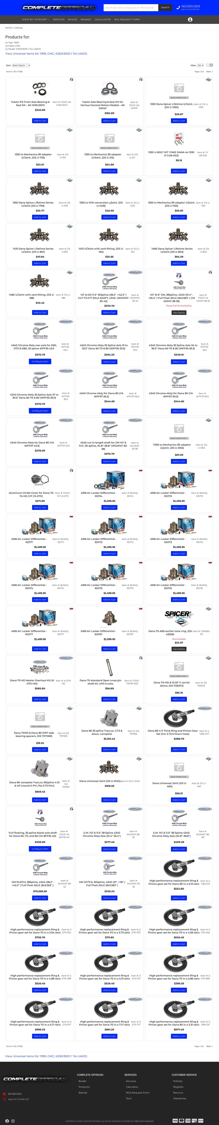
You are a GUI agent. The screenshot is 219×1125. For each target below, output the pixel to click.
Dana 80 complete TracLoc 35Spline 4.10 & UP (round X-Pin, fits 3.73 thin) (34, 784)
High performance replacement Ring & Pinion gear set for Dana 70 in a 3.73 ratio (104, 931)
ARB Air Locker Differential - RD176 (168, 587)
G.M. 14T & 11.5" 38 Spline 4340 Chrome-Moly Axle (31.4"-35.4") (102, 834)
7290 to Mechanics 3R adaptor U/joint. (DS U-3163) (172, 446)
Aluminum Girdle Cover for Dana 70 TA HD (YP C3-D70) (31, 494)
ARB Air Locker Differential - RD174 (29, 587)
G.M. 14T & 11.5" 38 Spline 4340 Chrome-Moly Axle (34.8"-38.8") (171, 834)
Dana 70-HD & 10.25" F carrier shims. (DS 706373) (172, 684)
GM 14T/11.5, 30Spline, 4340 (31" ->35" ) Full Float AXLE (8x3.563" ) (102, 884)
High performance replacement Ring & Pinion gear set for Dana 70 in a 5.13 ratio (104, 977)
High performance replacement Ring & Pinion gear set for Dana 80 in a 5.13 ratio (174, 882)
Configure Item (40, 410)
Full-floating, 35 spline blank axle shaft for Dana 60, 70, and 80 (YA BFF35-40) (33, 834)
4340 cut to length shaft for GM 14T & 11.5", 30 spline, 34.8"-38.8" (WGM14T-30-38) (103, 445)
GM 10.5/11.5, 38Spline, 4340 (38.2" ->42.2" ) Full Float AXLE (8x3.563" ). (33, 884)
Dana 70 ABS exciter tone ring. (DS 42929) (170, 633)
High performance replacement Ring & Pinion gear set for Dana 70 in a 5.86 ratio (174, 977)
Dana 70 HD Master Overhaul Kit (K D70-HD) (32, 682)
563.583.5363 (14, 1093)
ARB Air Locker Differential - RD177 (29, 633)
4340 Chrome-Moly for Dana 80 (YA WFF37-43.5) (32, 444)
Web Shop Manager (143, 1121)
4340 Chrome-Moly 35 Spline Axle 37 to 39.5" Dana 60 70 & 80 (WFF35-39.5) (34, 396)
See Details (179, 649)
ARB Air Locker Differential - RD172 (98, 541)
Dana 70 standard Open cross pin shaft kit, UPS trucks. (100, 682)
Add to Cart (109, 411)
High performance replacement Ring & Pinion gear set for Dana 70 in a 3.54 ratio (35, 931)
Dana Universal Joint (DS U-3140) (99, 781)
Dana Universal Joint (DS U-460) (169, 785)
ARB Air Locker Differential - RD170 (168, 494)
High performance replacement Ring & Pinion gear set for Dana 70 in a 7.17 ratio (104, 1023)
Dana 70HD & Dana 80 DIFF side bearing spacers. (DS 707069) (34, 734)
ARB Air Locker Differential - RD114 (98, 494)
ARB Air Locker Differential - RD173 (168, 541)
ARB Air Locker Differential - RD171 (29, 541)
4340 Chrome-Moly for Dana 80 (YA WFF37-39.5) (171, 395)
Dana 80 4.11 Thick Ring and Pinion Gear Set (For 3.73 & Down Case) (173, 732)
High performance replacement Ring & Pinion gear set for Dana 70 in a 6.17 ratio (35, 1023)
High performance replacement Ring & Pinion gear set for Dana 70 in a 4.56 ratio (174, 931)
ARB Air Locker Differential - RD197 (98, 633)
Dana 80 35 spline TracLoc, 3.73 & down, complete (102, 732)
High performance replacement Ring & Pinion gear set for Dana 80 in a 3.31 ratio (174, 1023)
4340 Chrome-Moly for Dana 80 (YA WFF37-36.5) (101, 395)
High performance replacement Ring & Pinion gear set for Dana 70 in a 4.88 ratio (35, 977)
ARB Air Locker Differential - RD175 (98, 587)
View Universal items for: (46, 1056)
